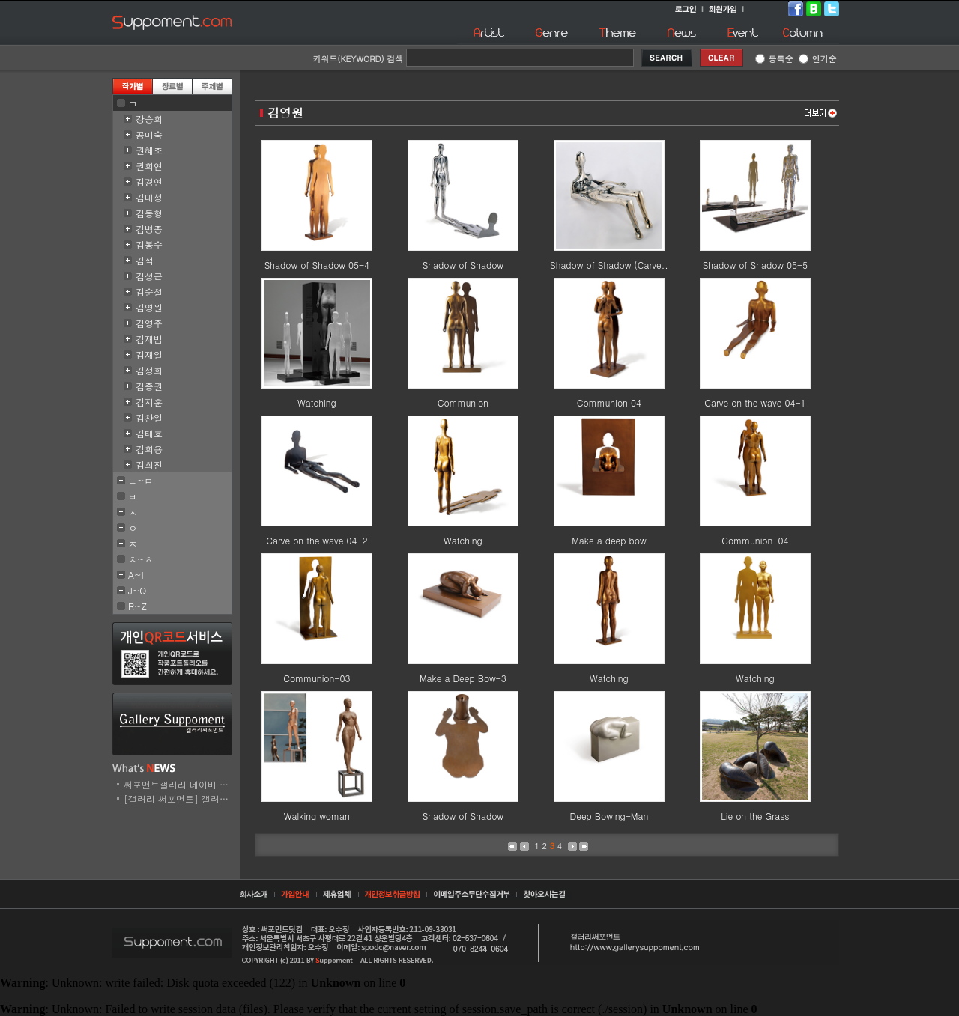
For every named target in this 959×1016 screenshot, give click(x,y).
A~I (136, 574)
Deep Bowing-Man (609, 815)
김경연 (149, 181)
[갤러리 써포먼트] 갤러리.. (179, 798)
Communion (463, 402)
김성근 (149, 276)
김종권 (149, 386)
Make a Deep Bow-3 (463, 678)
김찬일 (149, 417)
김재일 (149, 354)
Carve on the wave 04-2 (316, 540)
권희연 (149, 165)
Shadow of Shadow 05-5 (755, 264)
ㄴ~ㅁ (141, 480)
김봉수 (149, 244)
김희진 (149, 464)
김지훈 (149, 401)
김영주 (149, 323)
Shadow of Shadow (463, 264)
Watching (316, 402)
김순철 (149, 291)
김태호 (149, 433)
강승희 (149, 118)
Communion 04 (609, 402)
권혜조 (149, 150)
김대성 (149, 197)
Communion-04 (754, 540)
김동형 (149, 213)
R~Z (137, 606)
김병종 (149, 228)
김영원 (149, 307)
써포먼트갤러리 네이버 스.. (179, 784)
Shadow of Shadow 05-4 (316, 264)
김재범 (149, 338)
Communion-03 (316, 678)
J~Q (137, 590)
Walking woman (317, 815)
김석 (145, 260)
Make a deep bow (609, 540)
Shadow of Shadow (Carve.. (609, 264)
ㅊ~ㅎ (141, 559)
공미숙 (149, 134)
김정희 (149, 370)
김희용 (149, 448)
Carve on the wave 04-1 (754, 402)
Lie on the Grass (755, 815)
